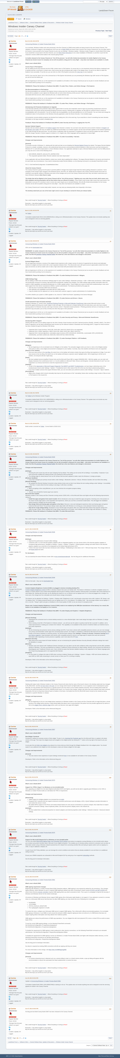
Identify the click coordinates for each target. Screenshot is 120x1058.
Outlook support (51, 128)
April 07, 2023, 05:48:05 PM (31, 529)
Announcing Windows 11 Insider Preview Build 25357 (40, 729)
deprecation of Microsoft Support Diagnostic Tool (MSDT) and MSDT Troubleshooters (60, 366)
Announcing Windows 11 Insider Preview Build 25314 (40, 44)
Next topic (109, 30)
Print (110, 36)
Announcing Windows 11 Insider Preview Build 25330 (40, 457)
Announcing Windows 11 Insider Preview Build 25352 (40, 680)
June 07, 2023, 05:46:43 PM (31, 1008)
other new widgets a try (43, 745)
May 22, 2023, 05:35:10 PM (31, 777)
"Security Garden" (41, 200)
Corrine (13, 41)
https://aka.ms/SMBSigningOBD (57, 949)
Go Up (9, 1038)
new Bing (47, 352)
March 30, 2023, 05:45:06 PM (32, 454)
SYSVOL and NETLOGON (97, 890)
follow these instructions (65, 53)
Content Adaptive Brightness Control (35, 590)
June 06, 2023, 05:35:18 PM (31, 978)
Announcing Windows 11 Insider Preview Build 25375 (40, 832)
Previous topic (100, 30)
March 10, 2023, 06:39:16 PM (32, 210)
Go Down (10, 36)
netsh (62, 799)
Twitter (29, 213)
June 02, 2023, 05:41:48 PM (31, 876)
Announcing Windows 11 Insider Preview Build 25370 (40, 780)
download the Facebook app (73, 738)
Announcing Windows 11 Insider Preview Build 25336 (40, 532)
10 (25, 36)
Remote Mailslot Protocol (81, 145)
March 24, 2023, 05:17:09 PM (32, 392)
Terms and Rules (105, 1056)
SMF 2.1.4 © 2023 (10, 1056)
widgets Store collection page (42, 705)
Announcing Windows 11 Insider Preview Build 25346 (40, 577)
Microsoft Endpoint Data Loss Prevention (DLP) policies (52, 841)
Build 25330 (34, 549)
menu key (79, 72)
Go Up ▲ (112, 1056)
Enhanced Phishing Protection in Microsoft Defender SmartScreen (65, 303)
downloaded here (37, 247)
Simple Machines (18, 1056)
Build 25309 (65, 49)
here (51, 119)
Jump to (88, 1045)
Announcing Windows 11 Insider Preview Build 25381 (40, 879)
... (24, 36)
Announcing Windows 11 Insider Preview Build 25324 (40, 244)
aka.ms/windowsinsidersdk (62, 556)
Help (99, 1056)
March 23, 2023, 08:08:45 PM (32, 241)
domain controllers (43, 892)
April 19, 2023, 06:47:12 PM (31, 574)
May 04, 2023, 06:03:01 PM (31, 726)
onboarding (86, 855)
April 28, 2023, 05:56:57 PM (31, 677)
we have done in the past (47, 686)
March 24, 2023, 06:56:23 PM (32, 423)
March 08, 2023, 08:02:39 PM (32, 41)
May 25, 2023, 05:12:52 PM (31, 829)
